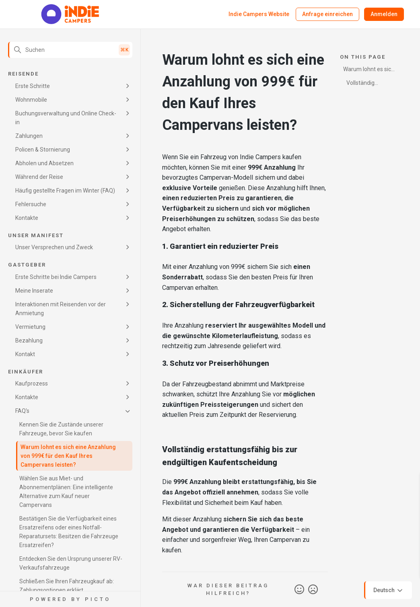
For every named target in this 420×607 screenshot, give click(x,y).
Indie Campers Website (259, 14)
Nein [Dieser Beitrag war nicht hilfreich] (313, 589)
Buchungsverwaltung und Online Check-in (65, 117)
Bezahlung (29, 340)
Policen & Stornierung (42, 149)
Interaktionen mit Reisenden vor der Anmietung (60, 308)
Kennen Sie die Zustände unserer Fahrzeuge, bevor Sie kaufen (61, 429)
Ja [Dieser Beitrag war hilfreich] (299, 589)
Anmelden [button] (384, 14)
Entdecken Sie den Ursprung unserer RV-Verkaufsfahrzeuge (70, 563)
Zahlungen (29, 136)
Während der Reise (39, 177)
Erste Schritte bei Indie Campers (56, 277)
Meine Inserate (34, 290)
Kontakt (25, 354)
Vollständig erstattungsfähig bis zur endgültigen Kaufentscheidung (369, 84)
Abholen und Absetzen (44, 163)
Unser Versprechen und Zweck (54, 247)
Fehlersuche (30, 204)
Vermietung (30, 327)
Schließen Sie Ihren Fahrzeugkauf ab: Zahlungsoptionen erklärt (66, 585)
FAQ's (22, 411)
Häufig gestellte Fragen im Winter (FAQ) (65, 190)
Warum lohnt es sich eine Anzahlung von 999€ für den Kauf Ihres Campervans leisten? (68, 456)
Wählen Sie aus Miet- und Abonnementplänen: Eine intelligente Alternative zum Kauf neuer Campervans (66, 491)
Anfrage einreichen (327, 14)
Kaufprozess (31, 383)
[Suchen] (70, 50)
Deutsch (388, 590)
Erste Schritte (32, 86)
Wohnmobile (31, 99)
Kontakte (26, 218)
